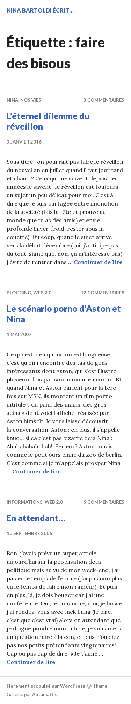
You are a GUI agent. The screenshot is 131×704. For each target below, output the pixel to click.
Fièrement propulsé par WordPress (46, 686)
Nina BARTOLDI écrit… (40, 10)
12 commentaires (102, 292)
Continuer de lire (98, 261)
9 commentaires (103, 502)
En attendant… (36, 517)
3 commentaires (103, 100)
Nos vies (30, 100)
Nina (12, 100)
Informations (25, 502)
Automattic (44, 694)
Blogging (19, 292)
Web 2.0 (42, 292)
